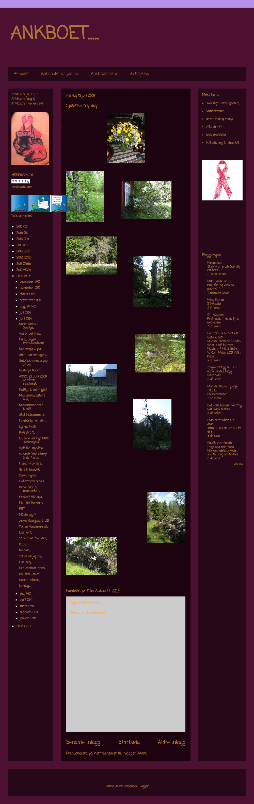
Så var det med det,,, (32, 538)
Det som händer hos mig (224, 405)
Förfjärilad (213, 375)
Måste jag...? (27, 515)
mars (24, 606)
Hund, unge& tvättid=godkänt (31, 341)
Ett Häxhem (215, 315)
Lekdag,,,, (24, 586)
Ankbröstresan (104, 74)
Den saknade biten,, (32, 568)
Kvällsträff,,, (27, 433)
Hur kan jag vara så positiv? (220, 287)
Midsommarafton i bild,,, (32, 398)
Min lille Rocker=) (31, 503)
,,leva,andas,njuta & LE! (34, 521)
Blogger (143, 786)
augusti (25, 306)
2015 (20, 239)
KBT (22, 509)
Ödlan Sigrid (27, 475)
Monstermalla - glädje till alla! (222, 388)
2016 (20, 233)
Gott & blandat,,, (29, 470)
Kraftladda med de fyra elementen (223, 321)
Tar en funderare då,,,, (33, 527)
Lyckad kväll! (27, 427)
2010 (19, 270)
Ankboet (21, 74)
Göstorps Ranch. (30, 370)
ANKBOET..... (54, 34)
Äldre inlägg (171, 742)
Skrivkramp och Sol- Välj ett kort (223, 269)
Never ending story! (219, 119)
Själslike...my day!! (31, 448)
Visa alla (238, 464)
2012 (20, 257)
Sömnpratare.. (215, 111)
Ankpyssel (139, 74)
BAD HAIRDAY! (216, 135)
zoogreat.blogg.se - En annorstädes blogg (221, 369)
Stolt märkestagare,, (33, 355)
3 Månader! (214, 304)
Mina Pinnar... (216, 300)
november (27, 288)
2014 (19, 245)
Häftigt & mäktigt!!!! (33, 390)
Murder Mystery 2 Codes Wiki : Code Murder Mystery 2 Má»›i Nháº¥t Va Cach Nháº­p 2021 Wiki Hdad (224, 349)
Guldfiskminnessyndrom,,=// (34, 363)
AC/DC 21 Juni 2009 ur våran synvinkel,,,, (33, 380)
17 (34, 99)
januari (25, 618)
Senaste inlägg (83, 742)
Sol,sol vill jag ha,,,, (30, 556)
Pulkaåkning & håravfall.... (223, 143)
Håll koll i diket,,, (29, 574)
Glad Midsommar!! (31, 415)
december (27, 282)
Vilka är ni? (214, 127)
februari (26, 612)
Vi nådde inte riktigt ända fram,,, (33, 456)
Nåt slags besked (218, 409)
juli (22, 313)
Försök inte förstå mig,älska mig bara (220, 445)
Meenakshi (214, 263)
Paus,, (22, 544)
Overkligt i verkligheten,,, (222, 103)
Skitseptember (217, 394)
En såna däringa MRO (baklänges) (34, 440)
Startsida (129, 742)
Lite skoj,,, (25, 562)
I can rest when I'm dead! (220, 422)
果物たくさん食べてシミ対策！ (224, 430)
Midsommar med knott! (31, 407)
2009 (20, 276)
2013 (20, 251)
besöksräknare (21, 187)
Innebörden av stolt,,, (32, 421)
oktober (25, 294)
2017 (19, 227)
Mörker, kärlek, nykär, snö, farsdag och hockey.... (223, 453)
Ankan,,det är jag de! (60, 74)
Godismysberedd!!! (31, 481)
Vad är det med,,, (30, 334)
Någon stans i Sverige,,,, (28, 326)
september (28, 300)
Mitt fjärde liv (217, 281)
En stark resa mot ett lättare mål (222, 335)
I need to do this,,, (30, 463)
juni (23, 319)
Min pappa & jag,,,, (30, 349)
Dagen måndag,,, (29, 580)
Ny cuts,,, (24, 550)
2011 (19, 264)
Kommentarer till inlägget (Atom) (120, 753)
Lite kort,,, (25, 533)
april (23, 600)
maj (23, 594)
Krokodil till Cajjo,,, (30, 497)
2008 (20, 626)
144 (41, 103)
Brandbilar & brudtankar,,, (29, 489)
